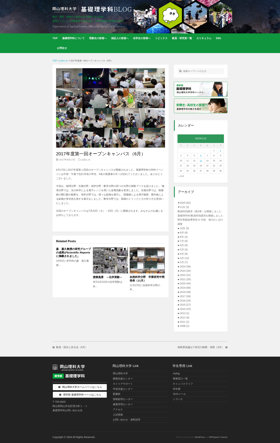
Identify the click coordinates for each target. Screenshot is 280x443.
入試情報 (118, 414)
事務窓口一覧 (180, 378)
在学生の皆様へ (142, 38)
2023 (185, 270)
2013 (184, 313)
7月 (184, 241)
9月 (184, 232)
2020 (185, 283)
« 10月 (181, 176)
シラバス (178, 399)
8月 (184, 236)
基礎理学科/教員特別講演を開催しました (200, 215)
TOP (55, 38)
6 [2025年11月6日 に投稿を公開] (200, 155)
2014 (185, 309)
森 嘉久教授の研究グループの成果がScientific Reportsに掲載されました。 (73, 252)
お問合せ (62, 48)
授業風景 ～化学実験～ (109, 277)
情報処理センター (123, 399)
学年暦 (176, 388)
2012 (184, 317)
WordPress (200, 437)
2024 (185, 266)
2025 (185, 202)
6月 (184, 245)
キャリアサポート (123, 383)
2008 (184, 325)
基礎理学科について (73, 38)
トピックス (161, 38)
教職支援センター (123, 378)
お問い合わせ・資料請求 (126, 419)
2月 (184, 262)
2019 (185, 287)
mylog (176, 373)
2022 (185, 275)
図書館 (116, 393)
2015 (185, 304)
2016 (185, 300)
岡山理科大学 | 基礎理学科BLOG (92, 9)
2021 (185, 279)
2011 (184, 321)
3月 (184, 258)
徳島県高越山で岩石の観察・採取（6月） (201, 347)
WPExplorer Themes (218, 437)
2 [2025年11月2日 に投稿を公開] (220, 150)
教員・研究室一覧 (182, 38)
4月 (184, 253)
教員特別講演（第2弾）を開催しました (199, 211)
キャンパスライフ (183, 383)
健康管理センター (123, 404)
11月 (184, 207)
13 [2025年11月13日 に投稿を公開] (201, 161)
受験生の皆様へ (98, 38)
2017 (185, 296)
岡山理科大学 (120, 373)
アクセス (118, 409)
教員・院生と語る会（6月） (72, 347)
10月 (184, 228)
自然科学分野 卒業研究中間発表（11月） (147, 278)
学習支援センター (123, 388)
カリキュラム (203, 38)
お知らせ (85, 159)
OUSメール (179, 393)
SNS (218, 38)
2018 (185, 292)
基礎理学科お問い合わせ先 (67, 410)
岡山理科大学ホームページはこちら (82, 387)
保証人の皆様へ (120, 38)
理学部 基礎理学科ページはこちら (82, 394)
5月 (184, 249)
